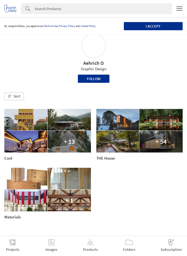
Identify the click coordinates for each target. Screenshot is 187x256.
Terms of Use (51, 26)
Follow (93, 78)
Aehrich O (93, 63)
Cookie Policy (88, 26)
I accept (153, 26)
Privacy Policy (67, 26)
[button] (14, 96)
